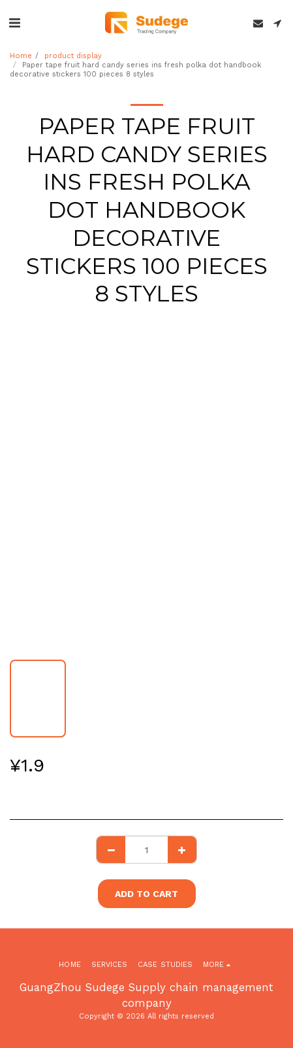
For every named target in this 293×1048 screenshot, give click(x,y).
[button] (14, 22)
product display (73, 56)
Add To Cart (146, 893)
